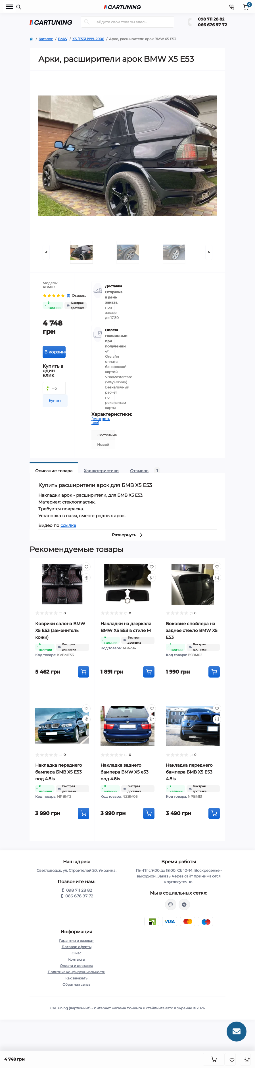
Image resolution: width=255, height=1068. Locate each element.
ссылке (68, 525)
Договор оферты (76, 947)
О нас (76, 953)
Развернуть (127, 534)
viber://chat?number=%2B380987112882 (170, 904)
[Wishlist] (86, 566)
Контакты (76, 959)
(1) (68, 296)
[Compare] (86, 577)
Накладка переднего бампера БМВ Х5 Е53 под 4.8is (58, 771)
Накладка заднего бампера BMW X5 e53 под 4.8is (125, 771)
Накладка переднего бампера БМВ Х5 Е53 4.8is (189, 771)
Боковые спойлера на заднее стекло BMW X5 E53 (192, 630)
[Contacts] (231, 6)
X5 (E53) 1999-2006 (88, 39)
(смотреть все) (100, 420)
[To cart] (83, 672)
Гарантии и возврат (76, 940)
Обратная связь (76, 984)
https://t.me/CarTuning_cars (184, 904)
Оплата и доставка (76, 965)
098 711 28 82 (211, 19)
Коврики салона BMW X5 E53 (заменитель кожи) (60, 630)
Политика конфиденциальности (76, 972)
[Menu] (9, 7)
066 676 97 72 (212, 24)
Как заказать (76, 978)
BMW (62, 39)
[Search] (87, 22)
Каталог (46, 39)
